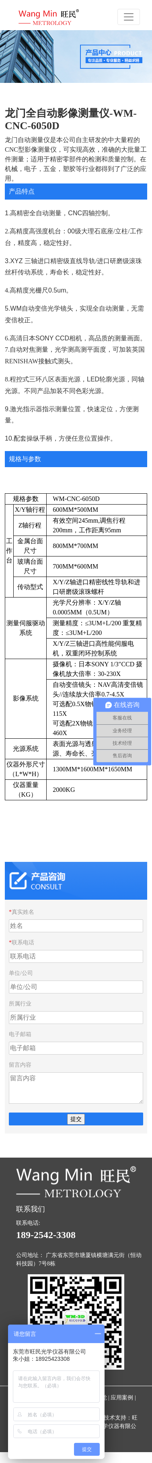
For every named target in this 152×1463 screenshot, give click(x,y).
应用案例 (122, 1398)
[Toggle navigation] (128, 17)
